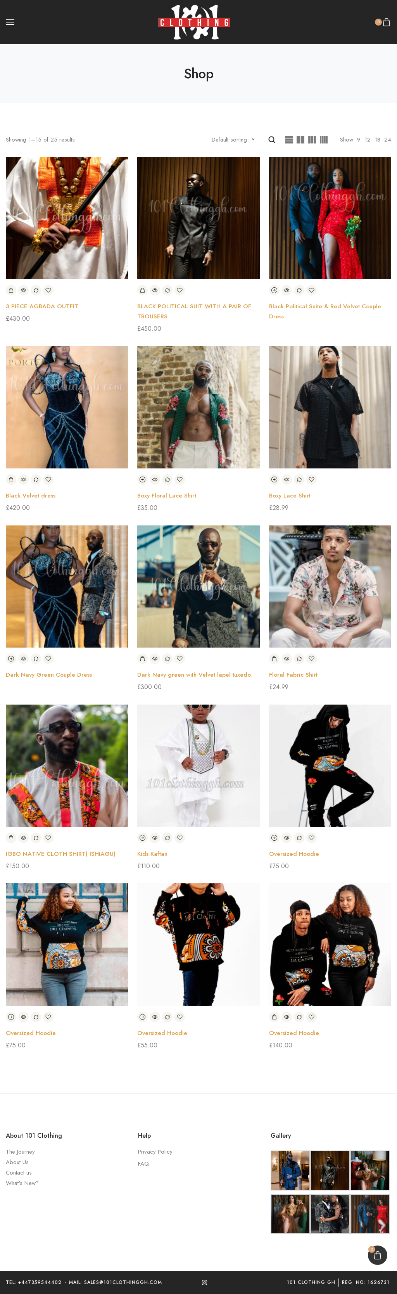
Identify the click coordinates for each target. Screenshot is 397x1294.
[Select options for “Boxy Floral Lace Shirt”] (142, 479)
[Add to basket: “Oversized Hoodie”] (274, 1016)
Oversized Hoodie (294, 853)
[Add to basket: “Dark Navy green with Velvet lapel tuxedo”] (142, 658)
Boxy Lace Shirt (291, 495)
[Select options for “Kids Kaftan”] (142, 837)
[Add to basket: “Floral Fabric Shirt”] (274, 658)
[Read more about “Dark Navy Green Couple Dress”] (11, 658)
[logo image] (195, 21)
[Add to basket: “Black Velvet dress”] (11, 479)
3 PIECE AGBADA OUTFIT (42, 306)
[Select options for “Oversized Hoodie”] (274, 837)
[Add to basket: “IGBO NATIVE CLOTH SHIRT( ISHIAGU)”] (11, 837)
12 (367, 139)
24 (387, 139)
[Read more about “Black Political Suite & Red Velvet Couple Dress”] (274, 290)
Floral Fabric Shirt (294, 674)
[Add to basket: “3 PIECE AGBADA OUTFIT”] (11, 290)
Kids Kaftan (153, 853)
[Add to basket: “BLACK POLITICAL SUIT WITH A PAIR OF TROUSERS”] (142, 290)
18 (377, 139)
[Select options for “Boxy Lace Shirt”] (274, 479)
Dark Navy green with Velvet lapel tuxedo (196, 674)
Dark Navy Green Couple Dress (50, 674)
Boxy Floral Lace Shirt (168, 495)
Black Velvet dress (31, 495)
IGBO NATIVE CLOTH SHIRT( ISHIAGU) (61, 853)
